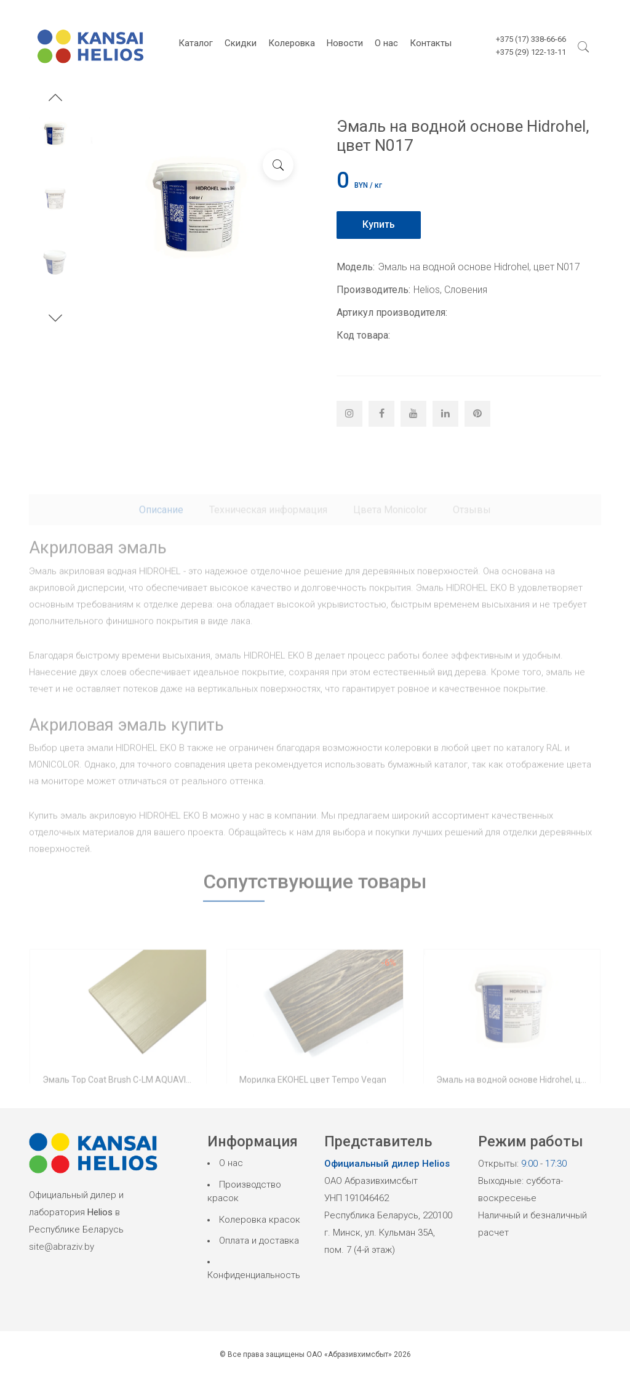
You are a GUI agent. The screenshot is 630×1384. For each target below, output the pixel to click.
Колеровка (291, 43)
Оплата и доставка (259, 1240)
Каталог (195, 43)
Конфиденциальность (253, 1275)
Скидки (241, 43)
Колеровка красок (259, 1219)
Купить (378, 224)
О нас (386, 43)
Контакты (431, 43)
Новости (345, 43)
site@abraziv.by (61, 1246)
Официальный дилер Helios (387, 1163)
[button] (55, 99)
